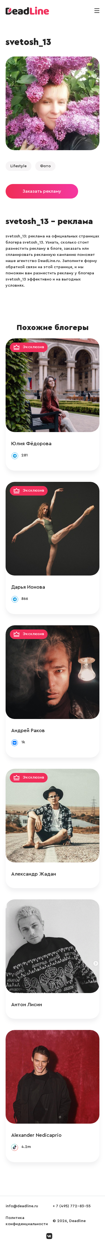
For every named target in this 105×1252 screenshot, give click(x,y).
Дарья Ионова (28, 587)
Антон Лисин (26, 1004)
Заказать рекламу (41, 191)
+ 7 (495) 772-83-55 (72, 1206)
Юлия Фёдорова (31, 443)
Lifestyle (18, 166)
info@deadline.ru (22, 1206)
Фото (45, 166)
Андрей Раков (28, 730)
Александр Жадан (33, 873)
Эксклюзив (33, 347)
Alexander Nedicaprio (36, 1135)
